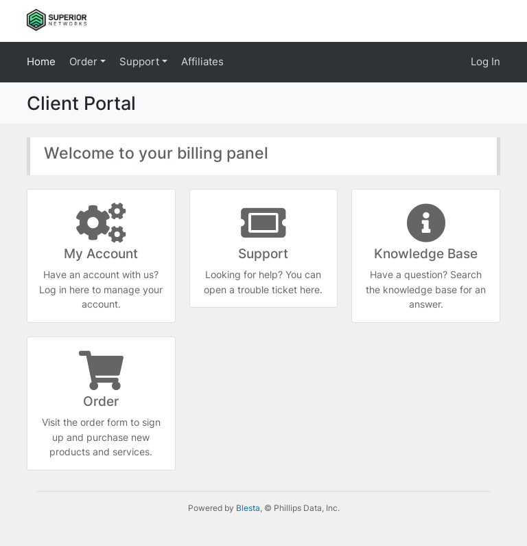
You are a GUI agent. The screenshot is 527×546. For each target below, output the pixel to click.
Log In (485, 61)
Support (140, 61)
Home (41, 61)
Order (84, 61)
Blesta (248, 508)
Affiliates (202, 61)
